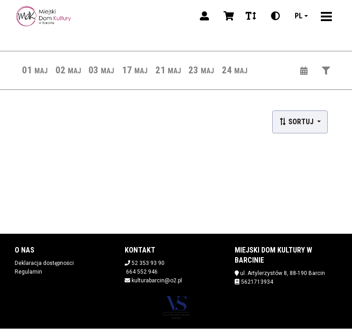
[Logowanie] (204, 16)
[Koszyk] (227, 16)
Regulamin (28, 272)
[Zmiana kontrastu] (275, 16)
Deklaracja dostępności (44, 263)
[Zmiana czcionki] (251, 16)
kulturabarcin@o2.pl (157, 280)
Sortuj (297, 121)
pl (298, 15)
